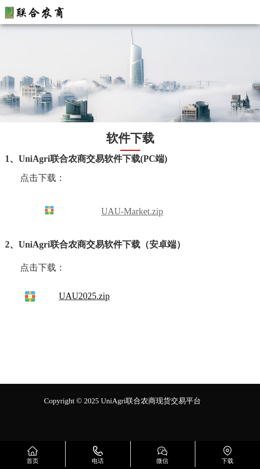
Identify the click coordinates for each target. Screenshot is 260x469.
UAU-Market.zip (132, 211)
